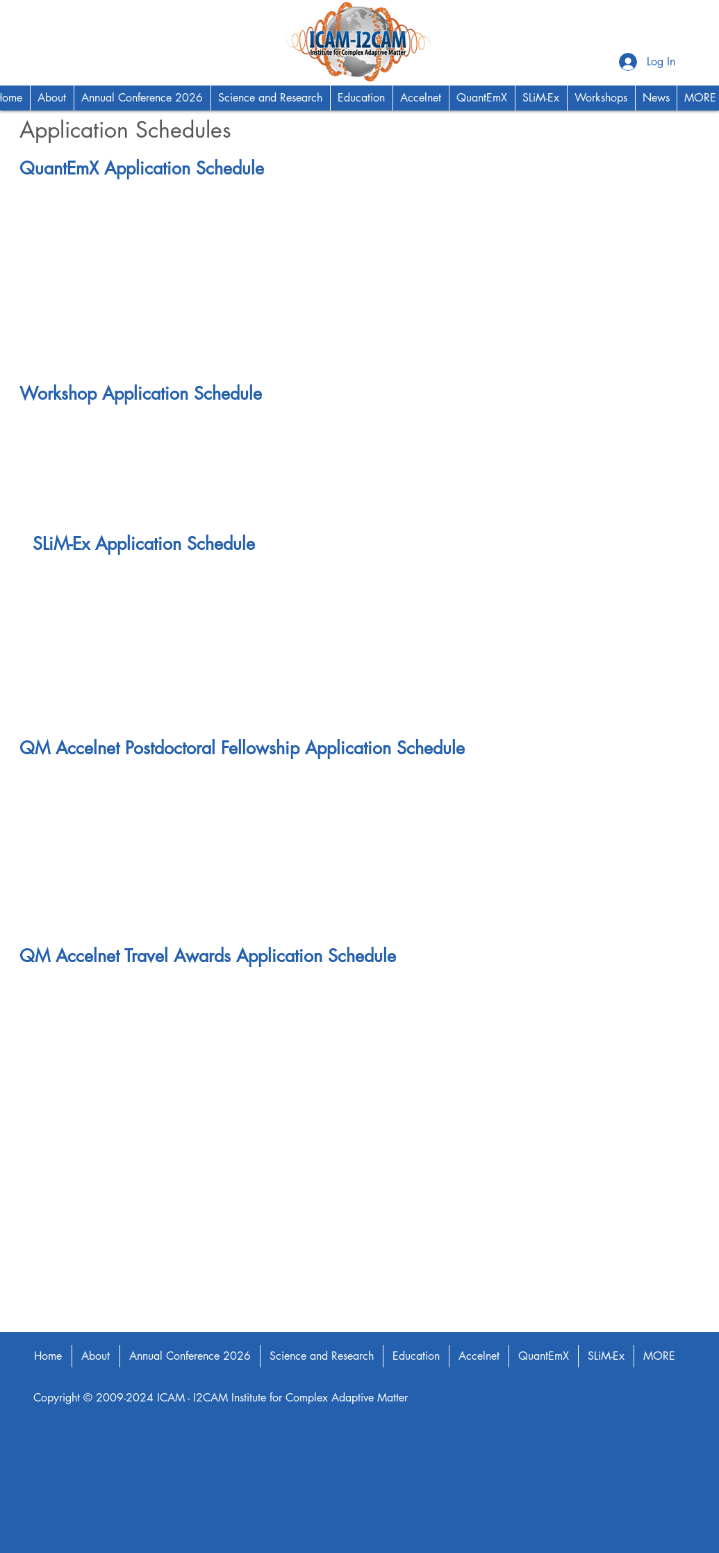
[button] (52, 98)
